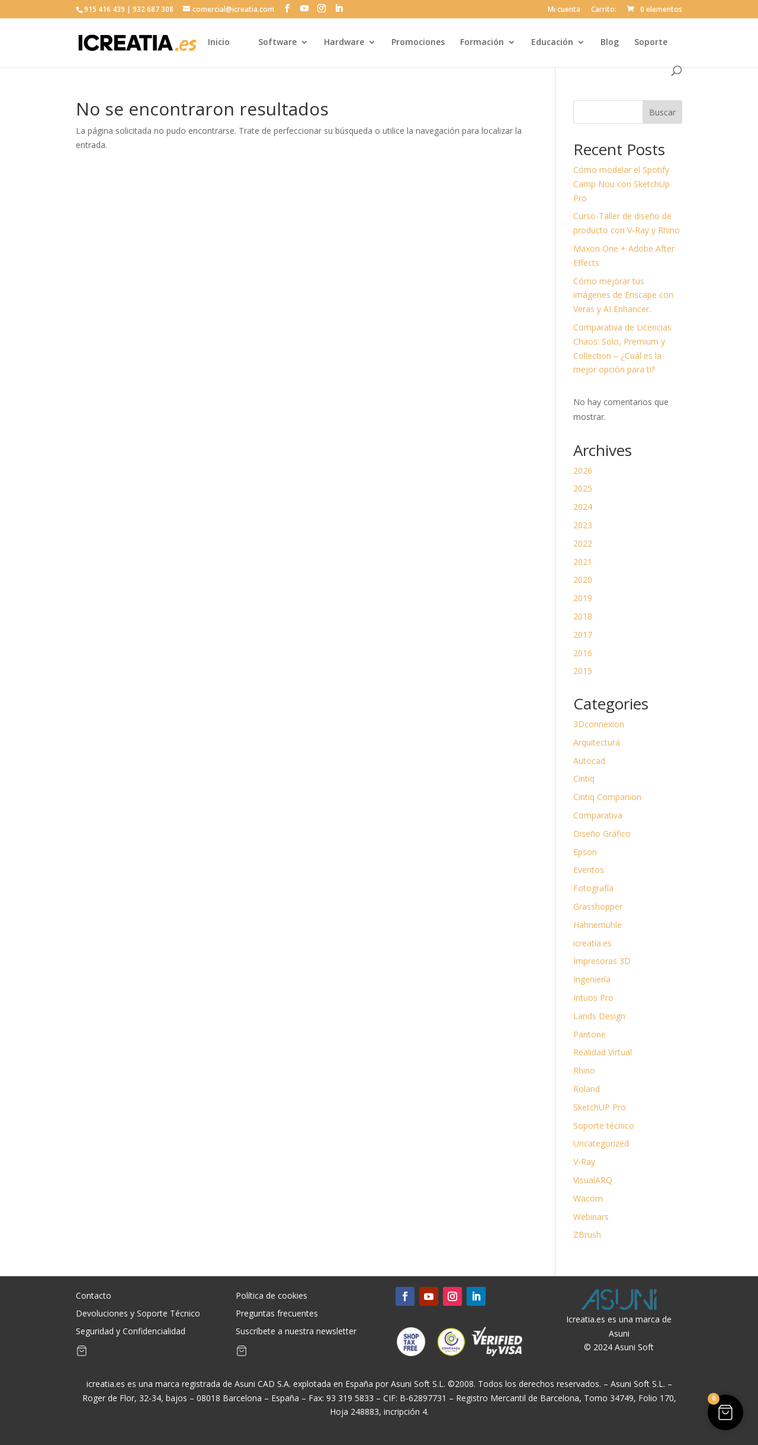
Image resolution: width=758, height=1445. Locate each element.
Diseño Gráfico (602, 833)
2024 (582, 506)
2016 (582, 653)
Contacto (93, 1296)
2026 (582, 470)
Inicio (219, 42)
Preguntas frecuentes (277, 1314)
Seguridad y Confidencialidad (130, 1332)
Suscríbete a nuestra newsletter (296, 1332)
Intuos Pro (593, 997)
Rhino (584, 1070)
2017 (582, 634)
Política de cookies (271, 1296)
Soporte (650, 42)
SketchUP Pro (599, 1107)
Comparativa (597, 815)
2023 (582, 525)
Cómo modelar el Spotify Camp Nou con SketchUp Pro (621, 184)
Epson (585, 852)
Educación (552, 42)
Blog (609, 42)
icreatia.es (592, 943)
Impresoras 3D (602, 960)
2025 (582, 488)
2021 (582, 561)
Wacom (588, 1198)
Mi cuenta (564, 10)
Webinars (591, 1216)
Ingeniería (592, 979)
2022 (582, 543)
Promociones (418, 42)
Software (277, 42)
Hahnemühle (597, 924)
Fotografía (593, 888)
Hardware (344, 42)
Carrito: (603, 10)
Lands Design (599, 1016)
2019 (582, 597)
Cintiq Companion (607, 796)
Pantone (589, 1034)
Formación (482, 42)
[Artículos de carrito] (82, 1353)
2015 (582, 670)
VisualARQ (592, 1180)
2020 (582, 579)
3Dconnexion (598, 724)
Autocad (589, 760)
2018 (582, 616)
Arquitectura (596, 742)
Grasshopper (597, 906)
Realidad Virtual (602, 1052)
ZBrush (587, 1234)
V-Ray (584, 1161)
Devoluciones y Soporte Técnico (138, 1314)
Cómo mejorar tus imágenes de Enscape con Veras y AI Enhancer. (623, 295)
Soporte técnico (603, 1125)
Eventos (588, 869)
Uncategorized (601, 1143)
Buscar (662, 112)
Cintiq (584, 778)
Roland (586, 1088)
